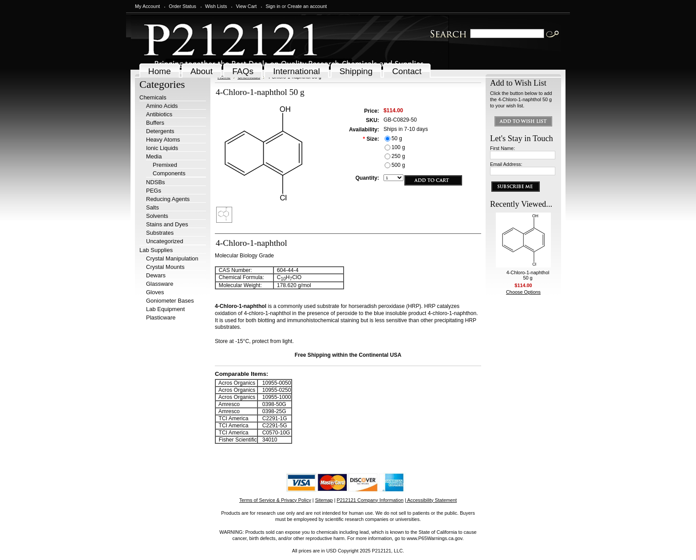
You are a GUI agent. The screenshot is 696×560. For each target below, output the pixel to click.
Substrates (160, 232)
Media (154, 156)
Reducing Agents (168, 199)
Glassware (159, 283)
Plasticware (160, 317)
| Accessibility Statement (431, 500)
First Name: (502, 148)
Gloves (155, 292)
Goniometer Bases (170, 300)
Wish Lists (216, 6)
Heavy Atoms (163, 139)
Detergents (160, 131)
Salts (152, 207)
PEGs (153, 190)
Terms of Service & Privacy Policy (275, 500)
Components (169, 173)
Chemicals (152, 97)
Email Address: (506, 164)
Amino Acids (162, 106)
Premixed (165, 165)
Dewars (156, 275)
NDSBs (155, 182)
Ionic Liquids (162, 148)
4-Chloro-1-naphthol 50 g (528, 275)
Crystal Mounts (165, 267)
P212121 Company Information (370, 500)
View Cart (246, 6)
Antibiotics (159, 114)
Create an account (307, 6)
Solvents (157, 216)
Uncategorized (164, 241)
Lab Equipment (165, 309)
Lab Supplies (156, 250)
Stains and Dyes (167, 224)
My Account (147, 6)
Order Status (182, 6)
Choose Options (523, 292)
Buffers (155, 122)
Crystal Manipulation (172, 258)
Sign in (272, 6)
